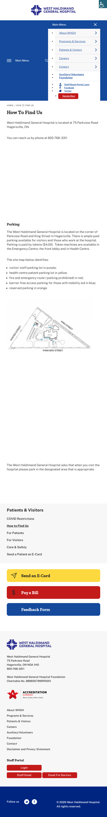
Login (24, 767)
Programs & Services (72, 41)
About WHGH (67, 33)
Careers (64, 58)
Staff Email (24, 775)
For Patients (15, 533)
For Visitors (15, 540)
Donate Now (69, 96)
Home (10, 105)
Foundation (66, 77)
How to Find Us (18, 526)
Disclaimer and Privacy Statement (28, 749)
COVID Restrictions (20, 518)
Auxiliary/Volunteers (20, 732)
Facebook (69, 87)
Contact (64, 66)
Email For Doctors (59, 775)
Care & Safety (17, 547)
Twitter (68, 91)
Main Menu (22, 60)
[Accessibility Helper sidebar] (103, 4)
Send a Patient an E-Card (24, 554)
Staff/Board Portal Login (77, 84)
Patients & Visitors (70, 49)
